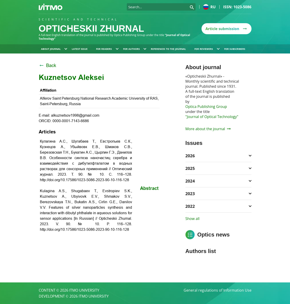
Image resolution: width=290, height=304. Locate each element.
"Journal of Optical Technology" (211, 116)
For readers (107, 49)
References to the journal (168, 49)
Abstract (149, 188)
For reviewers (207, 49)
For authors (134, 49)
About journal (54, 49)
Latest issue (80, 49)
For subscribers (234, 49)
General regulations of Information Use (217, 290)
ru (209, 7)
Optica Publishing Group (206, 106)
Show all (192, 218)
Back (47, 65)
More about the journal (208, 129)
